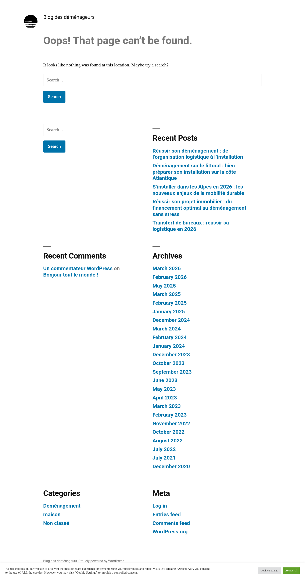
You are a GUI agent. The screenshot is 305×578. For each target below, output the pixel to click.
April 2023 (164, 398)
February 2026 (169, 277)
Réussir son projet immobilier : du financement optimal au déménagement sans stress (199, 207)
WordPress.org (170, 531)
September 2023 (172, 372)
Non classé (56, 523)
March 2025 (166, 294)
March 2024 (166, 329)
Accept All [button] (291, 570)
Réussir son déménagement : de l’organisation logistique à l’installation (197, 154)
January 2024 (168, 346)
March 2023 (166, 406)
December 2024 (171, 320)
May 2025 (164, 286)
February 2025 (169, 303)
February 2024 (169, 337)
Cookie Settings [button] (269, 570)
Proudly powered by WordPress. (101, 561)
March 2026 (166, 268)
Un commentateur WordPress (77, 268)
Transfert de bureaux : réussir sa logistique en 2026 (190, 226)
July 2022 (164, 449)
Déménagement (61, 506)
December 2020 (171, 466)
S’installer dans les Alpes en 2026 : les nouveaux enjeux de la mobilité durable (198, 190)
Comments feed (171, 523)
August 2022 (167, 441)
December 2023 (171, 354)
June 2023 (164, 380)
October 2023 (168, 363)
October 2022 (168, 432)
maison (52, 514)
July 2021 (164, 458)
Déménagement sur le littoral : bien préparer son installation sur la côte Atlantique (194, 171)
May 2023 (164, 389)
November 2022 (171, 423)
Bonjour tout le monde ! (70, 275)
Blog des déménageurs (69, 17)
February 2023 (169, 415)
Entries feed (166, 514)
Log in (159, 506)
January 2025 (168, 311)
